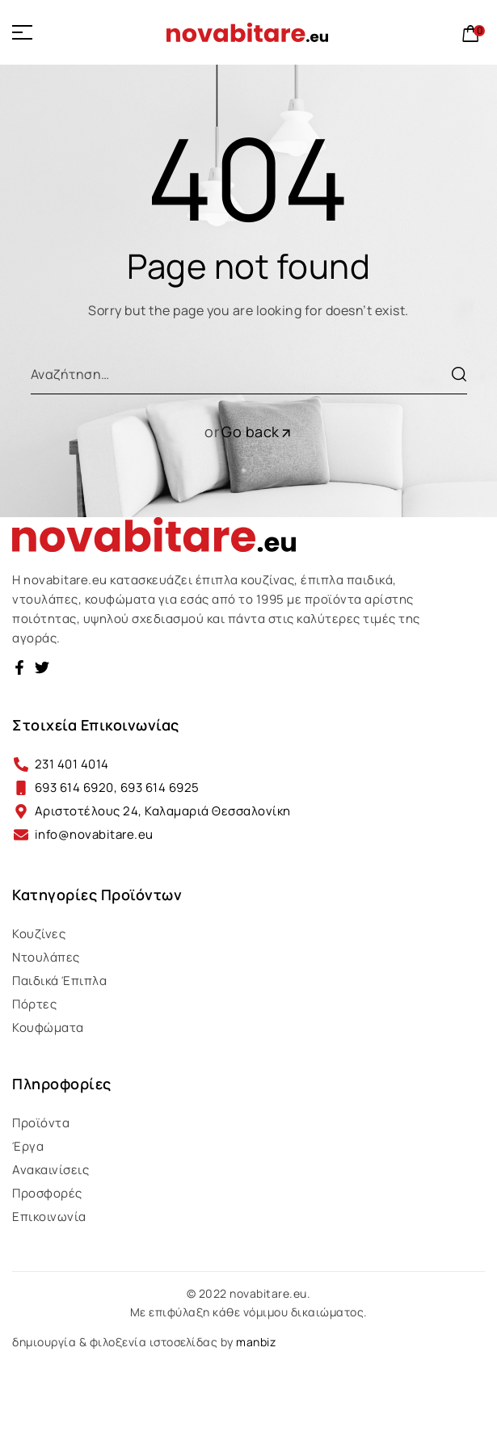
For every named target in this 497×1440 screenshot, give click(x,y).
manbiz (256, 1341)
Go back (257, 431)
